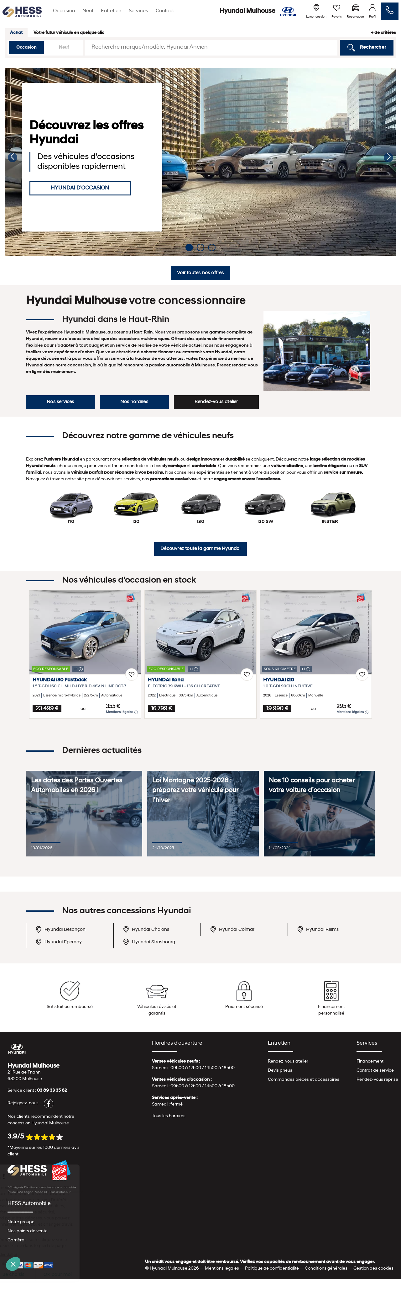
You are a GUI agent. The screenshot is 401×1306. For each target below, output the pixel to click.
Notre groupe (21, 1222)
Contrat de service (375, 1070)
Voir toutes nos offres (200, 273)
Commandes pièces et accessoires (303, 1079)
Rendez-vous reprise (377, 1079)
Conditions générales (326, 1268)
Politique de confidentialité (272, 1268)
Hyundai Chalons (146, 929)
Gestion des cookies (373, 1268)
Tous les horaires (168, 1116)
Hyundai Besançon (60, 929)
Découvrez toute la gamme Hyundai (200, 548)
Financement (370, 1061)
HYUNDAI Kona (166, 680)
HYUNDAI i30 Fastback (60, 680)
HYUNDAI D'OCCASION (80, 188)
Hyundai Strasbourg (149, 942)
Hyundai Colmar (232, 929)
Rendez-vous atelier (216, 402)
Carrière (16, 1240)
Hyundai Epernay (58, 942)
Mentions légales (122, 712)
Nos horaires (134, 402)
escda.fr (76, 1192)
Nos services (60, 402)
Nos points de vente (28, 1231)
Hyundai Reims (318, 929)
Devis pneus (280, 1070)
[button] (12, 157)
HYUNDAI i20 (278, 680)
